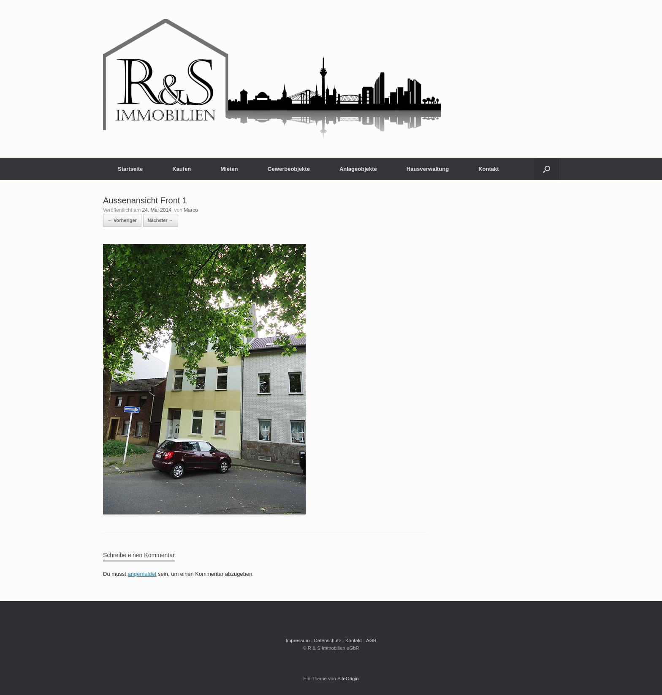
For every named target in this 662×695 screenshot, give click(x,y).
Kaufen (181, 169)
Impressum (298, 640)
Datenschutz (327, 640)
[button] (546, 169)
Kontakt (488, 169)
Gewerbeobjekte (288, 169)
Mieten (229, 169)
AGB (371, 640)
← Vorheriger (122, 220)
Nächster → (161, 220)
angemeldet (142, 574)
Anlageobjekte (358, 169)
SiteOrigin (348, 678)
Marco (191, 210)
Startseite (130, 169)
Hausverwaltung (428, 169)
